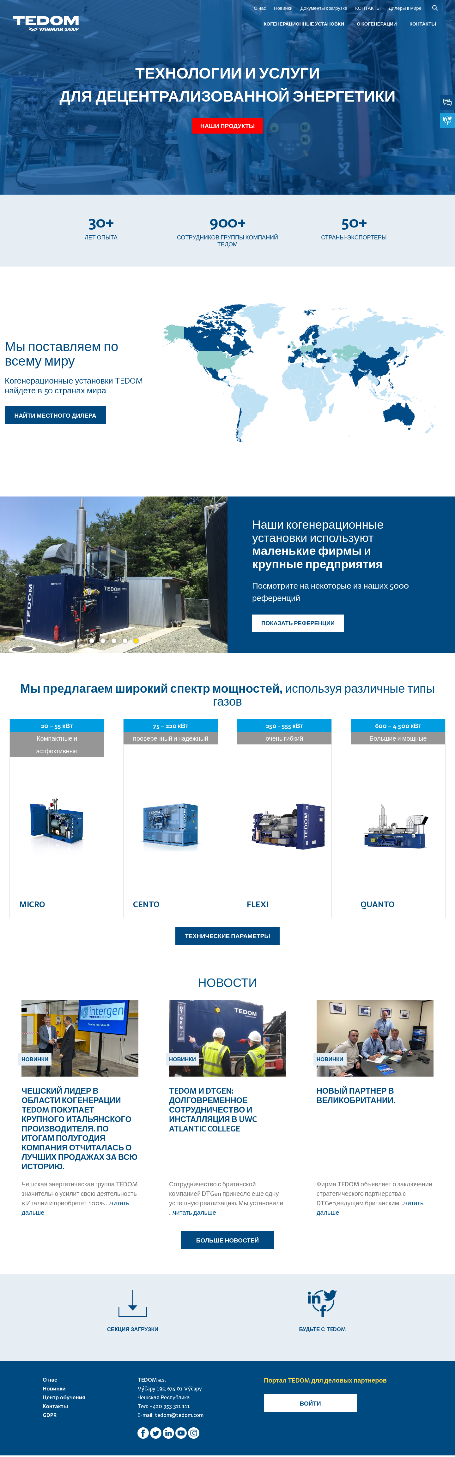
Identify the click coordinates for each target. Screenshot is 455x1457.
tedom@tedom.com (179, 1416)
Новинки (283, 8)
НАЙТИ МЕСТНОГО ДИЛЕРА (55, 415)
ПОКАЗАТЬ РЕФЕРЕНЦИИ (298, 623)
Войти (310, 1404)
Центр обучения (64, 1398)
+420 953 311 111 (169, 1407)
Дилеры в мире (405, 8)
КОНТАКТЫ (368, 8)
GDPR (50, 1416)
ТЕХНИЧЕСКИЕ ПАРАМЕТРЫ (227, 935)
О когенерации (377, 23)
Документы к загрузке (323, 8)
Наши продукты (227, 125)
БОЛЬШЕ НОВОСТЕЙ (227, 1240)
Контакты (55, 1407)
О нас (260, 8)
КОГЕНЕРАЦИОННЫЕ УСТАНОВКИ (304, 23)
